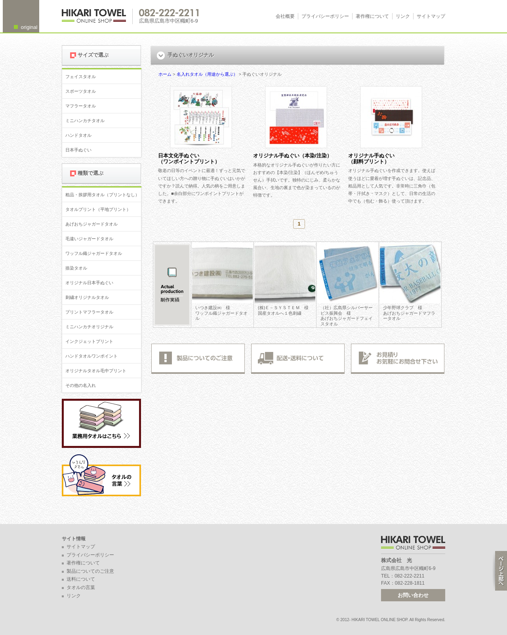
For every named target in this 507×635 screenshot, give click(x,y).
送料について (81, 579)
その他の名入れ (80, 385)
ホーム (165, 74)
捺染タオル (76, 268)
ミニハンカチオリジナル (89, 326)
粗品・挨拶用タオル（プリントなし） (102, 194)
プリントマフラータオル (89, 312)
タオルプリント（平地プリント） (98, 209)
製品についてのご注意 (90, 571)
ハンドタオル (78, 135)
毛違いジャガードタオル (89, 238)
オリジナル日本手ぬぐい (89, 282)
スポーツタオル (80, 91)
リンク (403, 16)
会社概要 (285, 16)
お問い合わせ (413, 595)
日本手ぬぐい (78, 149)
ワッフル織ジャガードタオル (93, 253)
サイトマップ (431, 16)
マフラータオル (80, 105)
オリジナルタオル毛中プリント (95, 370)
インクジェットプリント (89, 341)
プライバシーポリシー (325, 16)
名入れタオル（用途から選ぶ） (207, 74)
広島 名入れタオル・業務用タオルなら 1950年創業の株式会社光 (97, 16)
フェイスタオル (80, 76)
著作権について (372, 16)
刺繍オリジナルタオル (87, 297)
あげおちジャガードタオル (91, 224)
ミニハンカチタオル (85, 120)
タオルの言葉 (81, 587)
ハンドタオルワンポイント (91, 356)
